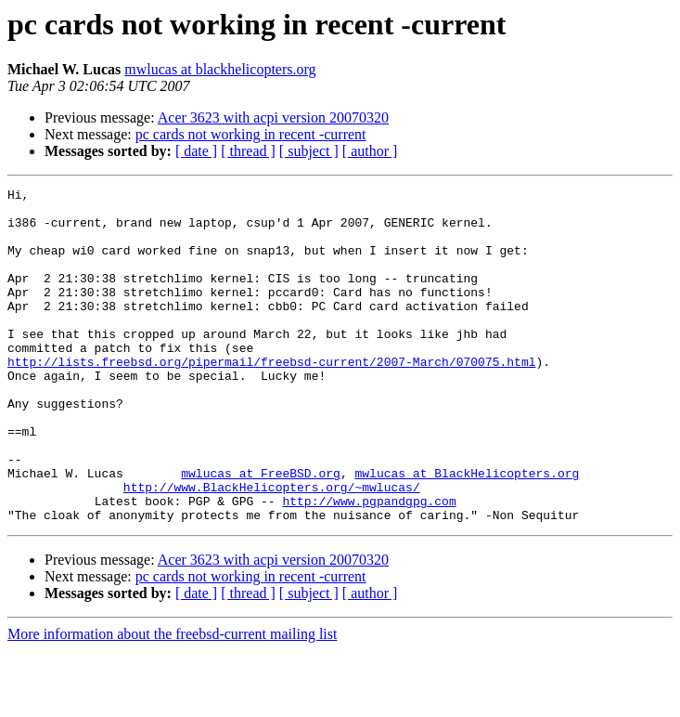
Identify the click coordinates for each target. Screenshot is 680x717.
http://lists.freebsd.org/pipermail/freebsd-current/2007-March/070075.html (271, 397)
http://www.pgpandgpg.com (368, 564)
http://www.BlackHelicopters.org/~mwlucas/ (271, 548)
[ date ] (196, 151)
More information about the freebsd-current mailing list (172, 701)
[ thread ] (248, 151)
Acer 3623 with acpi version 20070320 (273, 117)
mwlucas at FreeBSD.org (260, 531)
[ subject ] (309, 151)
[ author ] (370, 151)
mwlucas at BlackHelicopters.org (466, 531)
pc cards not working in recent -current (250, 134)
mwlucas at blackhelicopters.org (219, 69)
